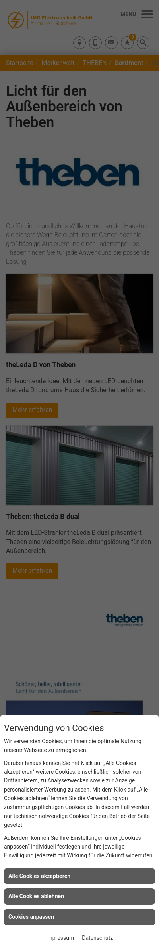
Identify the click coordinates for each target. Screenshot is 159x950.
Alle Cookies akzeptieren (39, 876)
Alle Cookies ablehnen (36, 896)
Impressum (60, 938)
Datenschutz (97, 938)
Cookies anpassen (31, 917)
